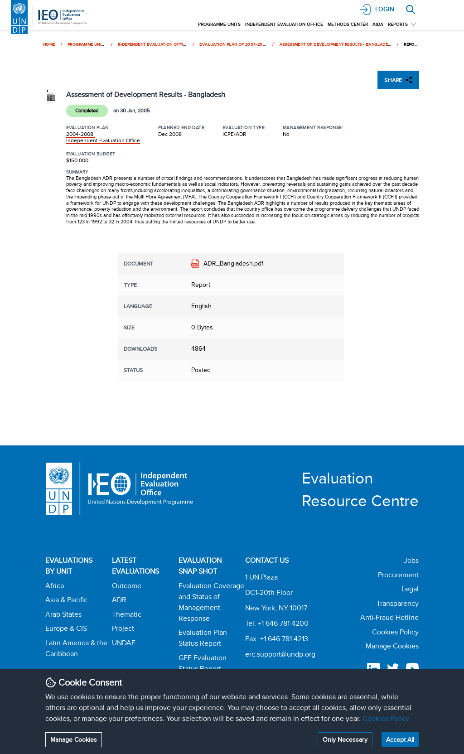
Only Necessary (345, 739)
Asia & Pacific (66, 599)
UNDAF (123, 643)
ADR (119, 599)
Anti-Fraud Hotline (389, 617)
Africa (54, 585)
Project (123, 628)
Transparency (398, 603)
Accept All (400, 739)
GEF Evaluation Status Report (203, 663)
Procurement (398, 575)
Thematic (126, 614)
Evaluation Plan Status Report (203, 637)
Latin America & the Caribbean (76, 648)
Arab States (63, 614)
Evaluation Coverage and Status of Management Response (211, 602)
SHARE (398, 80)
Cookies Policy (385, 718)
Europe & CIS (66, 628)
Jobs (411, 560)
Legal (410, 589)
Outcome (126, 585)
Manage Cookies (73, 739)
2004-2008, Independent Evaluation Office (103, 137)
